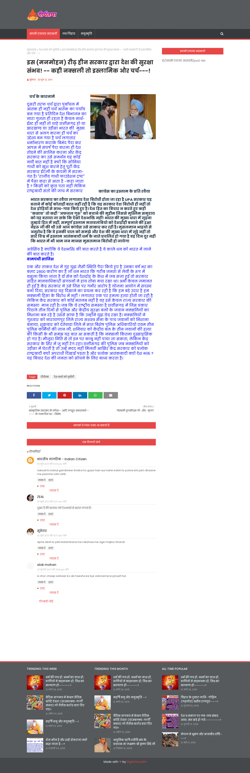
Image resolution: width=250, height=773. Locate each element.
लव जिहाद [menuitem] (68, 34)
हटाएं (51, 480)
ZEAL (40, 497)
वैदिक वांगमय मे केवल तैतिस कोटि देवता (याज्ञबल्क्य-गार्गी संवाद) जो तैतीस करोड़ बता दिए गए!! (65, 703)
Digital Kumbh (137, 762)
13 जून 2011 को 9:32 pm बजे (51, 464)
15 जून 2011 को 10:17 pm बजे (52, 535)
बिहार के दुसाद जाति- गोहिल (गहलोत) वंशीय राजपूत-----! (199, 699)
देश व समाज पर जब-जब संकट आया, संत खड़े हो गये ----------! (201, 718)
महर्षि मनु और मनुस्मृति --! (62, 721)
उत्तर (42, 486)
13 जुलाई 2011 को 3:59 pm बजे (53, 569)
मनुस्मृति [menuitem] (86, 34)
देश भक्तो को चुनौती (49, 49)
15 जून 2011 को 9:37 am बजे (51, 501)
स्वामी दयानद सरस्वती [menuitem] (43, 34)
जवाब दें (41, 480)
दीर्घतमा (45, 377)
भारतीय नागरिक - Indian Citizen (62, 459)
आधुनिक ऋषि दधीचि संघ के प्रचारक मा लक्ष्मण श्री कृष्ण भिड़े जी (134, 742)
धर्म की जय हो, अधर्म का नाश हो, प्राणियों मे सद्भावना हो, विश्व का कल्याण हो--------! (65, 681)
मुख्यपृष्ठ (31, 49)
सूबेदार (32, 79)
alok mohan (46, 565)
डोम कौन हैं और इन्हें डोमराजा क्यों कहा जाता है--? (66, 742)
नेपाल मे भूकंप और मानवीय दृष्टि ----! (201, 736)
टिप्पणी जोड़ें (46, 601)
